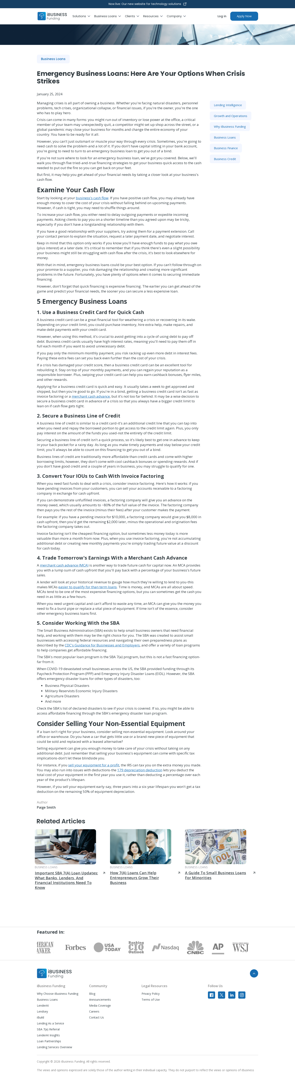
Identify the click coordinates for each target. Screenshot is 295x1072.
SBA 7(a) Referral (48, 1029)
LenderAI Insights (48, 1035)
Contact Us (96, 1017)
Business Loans (47, 999)
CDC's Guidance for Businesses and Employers (102, 645)
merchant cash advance (91, 396)
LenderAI (43, 1005)
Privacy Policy (151, 994)
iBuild (40, 1017)
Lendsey (42, 1011)
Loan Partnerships (49, 1041)
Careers (94, 1011)
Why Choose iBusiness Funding (57, 994)
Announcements (100, 999)
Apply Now (244, 16)
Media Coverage (100, 1005)
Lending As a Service (50, 1023)
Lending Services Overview (54, 1047)
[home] (52, 16)
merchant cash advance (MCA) (64, 565)
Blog (92, 994)
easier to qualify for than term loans (87, 587)
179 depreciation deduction (139, 770)
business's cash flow (92, 198)
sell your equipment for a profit (93, 765)
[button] (83, 16)
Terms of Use (151, 999)
